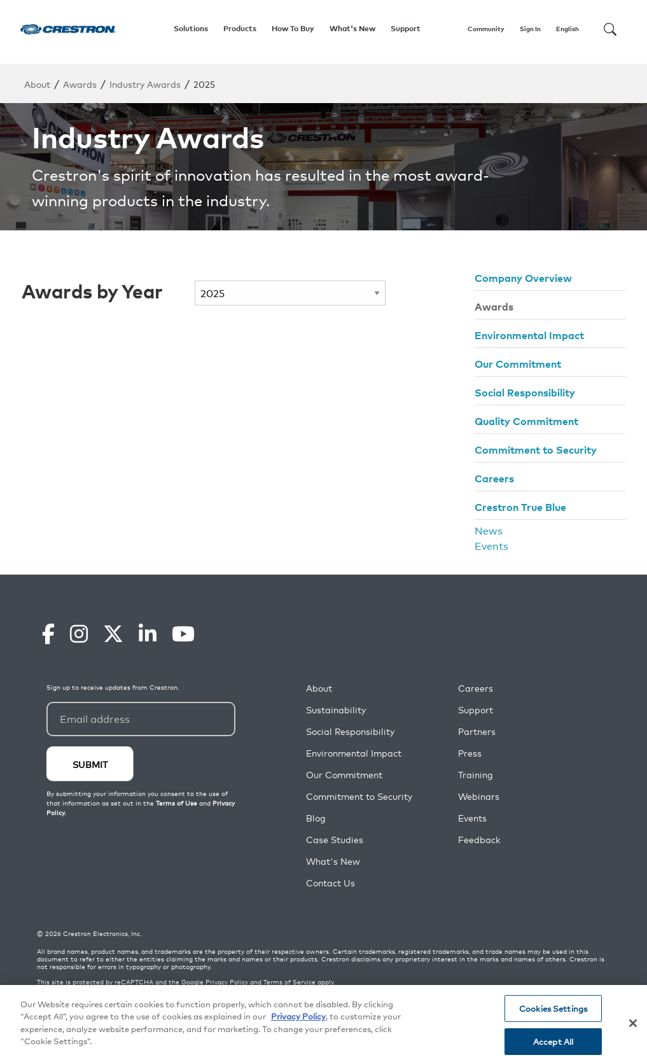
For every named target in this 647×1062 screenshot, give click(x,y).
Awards (80, 84)
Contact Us (330, 882)
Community (486, 28)
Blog (316, 818)
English (567, 28)
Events (491, 545)
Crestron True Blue (520, 507)
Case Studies (334, 839)
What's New (352, 28)
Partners (477, 731)
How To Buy (293, 28)
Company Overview (523, 277)
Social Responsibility (525, 392)
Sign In (530, 28)
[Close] (633, 1023)
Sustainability (336, 709)
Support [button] (406, 28)
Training (475, 774)
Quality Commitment (526, 421)
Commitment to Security (536, 449)
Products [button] (239, 28)
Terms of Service (289, 982)
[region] (323, 1023)
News (489, 530)
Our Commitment (518, 363)
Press (470, 753)
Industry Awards (145, 84)
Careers (494, 478)
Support (475, 709)
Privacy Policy (226, 982)
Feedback (479, 839)
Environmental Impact (529, 335)
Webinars (478, 796)
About (37, 84)
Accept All (553, 1041)
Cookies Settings (553, 1008)
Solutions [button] (191, 28)
